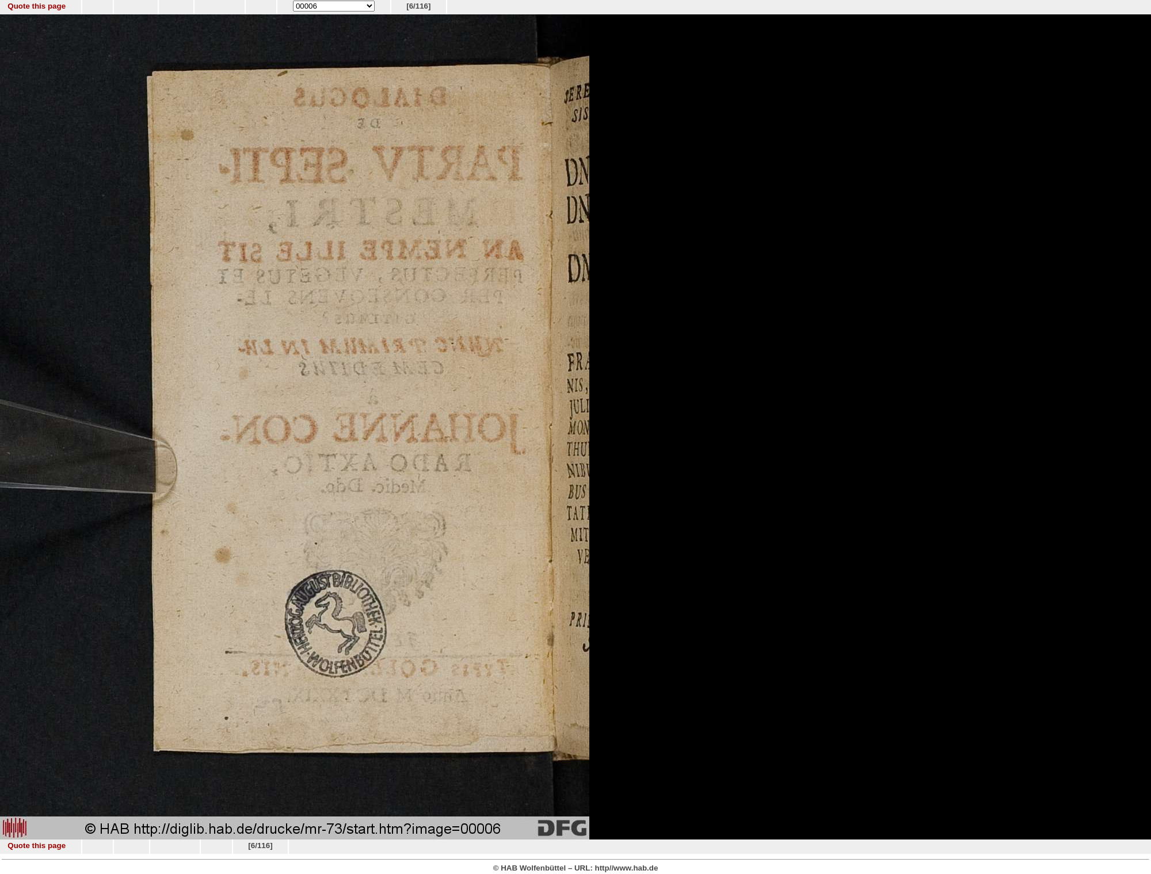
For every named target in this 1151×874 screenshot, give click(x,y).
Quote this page (36, 6)
